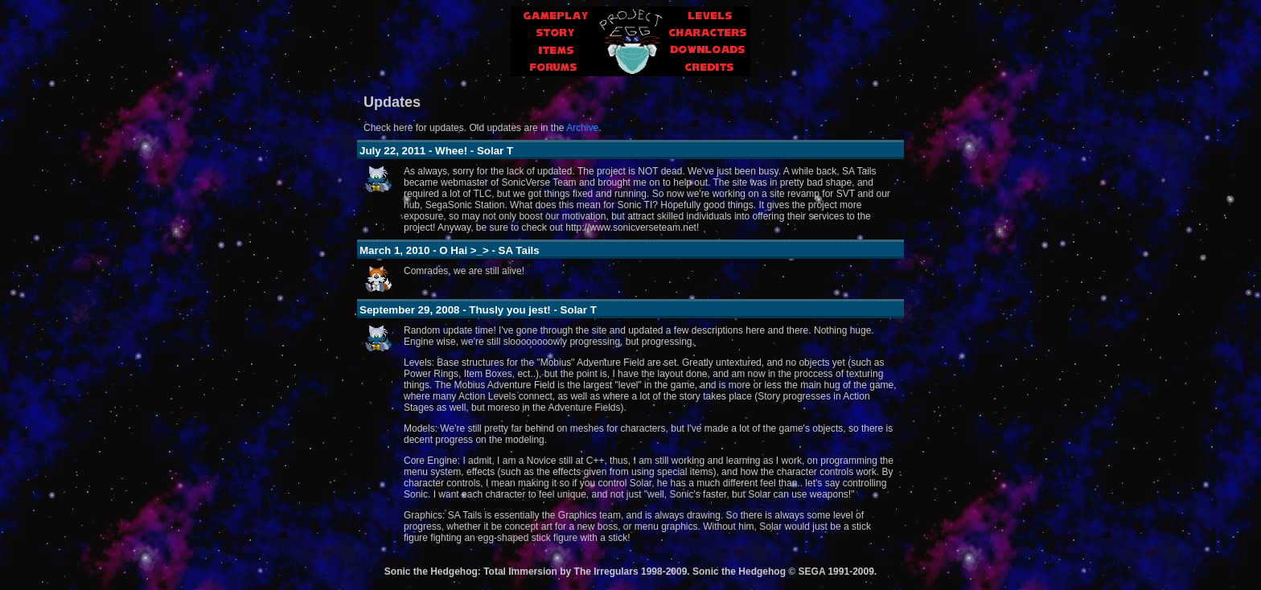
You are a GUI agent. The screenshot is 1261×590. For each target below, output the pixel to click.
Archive (582, 127)
